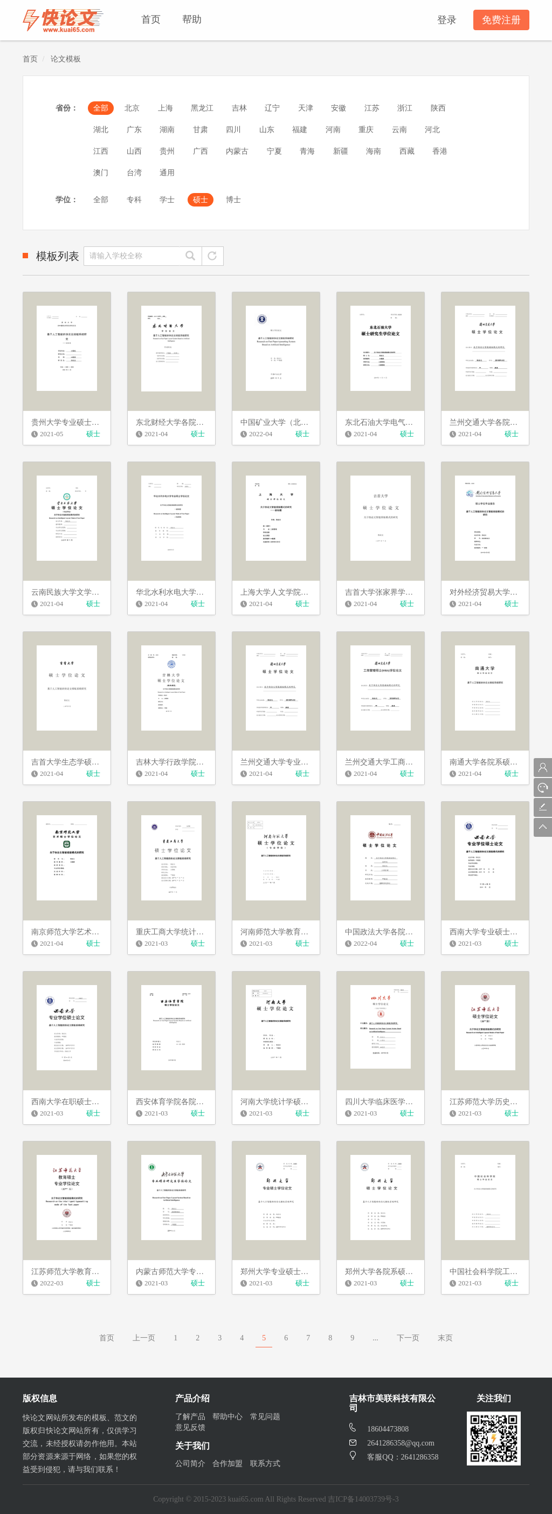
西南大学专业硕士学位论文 (485, 932)
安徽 (338, 108)
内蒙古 (237, 151)
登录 (447, 20)
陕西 (438, 108)
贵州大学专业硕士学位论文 (66, 422)
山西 (134, 151)
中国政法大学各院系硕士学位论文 (380, 932)
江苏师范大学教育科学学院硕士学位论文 (66, 1272)
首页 (151, 19)
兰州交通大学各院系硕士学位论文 (485, 422)
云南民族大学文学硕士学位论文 (66, 592)
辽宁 (272, 108)
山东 (266, 130)
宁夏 (274, 151)
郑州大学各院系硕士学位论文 (380, 1272)
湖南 (167, 130)
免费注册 (501, 20)
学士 (167, 200)
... (375, 1338)
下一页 (408, 1338)
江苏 (372, 108)
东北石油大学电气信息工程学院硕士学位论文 (380, 422)
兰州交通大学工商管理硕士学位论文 (380, 762)
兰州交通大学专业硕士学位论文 (276, 762)
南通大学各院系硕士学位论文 (485, 762)
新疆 (340, 151)
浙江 (404, 108)
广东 (134, 130)
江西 (100, 151)
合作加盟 (227, 1464)
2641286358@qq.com (391, 1443)
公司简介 (190, 1464)
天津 (305, 108)
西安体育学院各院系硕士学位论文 (171, 1102)
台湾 (134, 173)
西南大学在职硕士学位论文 (66, 1102)
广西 (200, 151)
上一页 (144, 1338)
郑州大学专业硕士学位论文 (276, 1272)
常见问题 (265, 1417)
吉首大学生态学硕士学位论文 (66, 762)
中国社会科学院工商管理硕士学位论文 (485, 1272)
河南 (333, 130)
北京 (132, 108)
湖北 (100, 130)
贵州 (167, 151)
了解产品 (190, 1417)
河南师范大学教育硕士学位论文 (276, 932)
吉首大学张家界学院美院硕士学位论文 (380, 592)
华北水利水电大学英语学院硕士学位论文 (171, 592)
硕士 (200, 200)
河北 (432, 130)
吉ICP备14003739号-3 (363, 1499)
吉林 (239, 108)
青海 (307, 151)
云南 (399, 130)
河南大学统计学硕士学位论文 (276, 1102)
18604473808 (379, 1429)
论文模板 (66, 59)
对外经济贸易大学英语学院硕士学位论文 (485, 592)
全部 (100, 108)
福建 (299, 130)
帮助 (192, 19)
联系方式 (265, 1464)
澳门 (100, 173)
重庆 (366, 130)
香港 (439, 151)
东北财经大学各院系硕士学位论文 (171, 422)
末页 (445, 1338)
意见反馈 (190, 1427)
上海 (165, 108)
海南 (373, 151)
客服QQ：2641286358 (394, 1457)
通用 (167, 173)
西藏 (407, 151)
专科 (134, 200)
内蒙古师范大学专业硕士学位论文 (171, 1272)
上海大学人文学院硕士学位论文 (276, 592)
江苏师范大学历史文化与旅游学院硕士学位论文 (485, 1102)
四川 (233, 130)
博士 (233, 200)
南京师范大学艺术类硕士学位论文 (66, 932)
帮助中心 (227, 1417)
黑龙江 (202, 108)
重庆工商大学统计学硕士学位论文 (171, 932)
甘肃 (200, 130)
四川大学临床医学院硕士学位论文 (380, 1102)
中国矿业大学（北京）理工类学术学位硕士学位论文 (276, 422)
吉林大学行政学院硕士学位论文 (171, 762)
